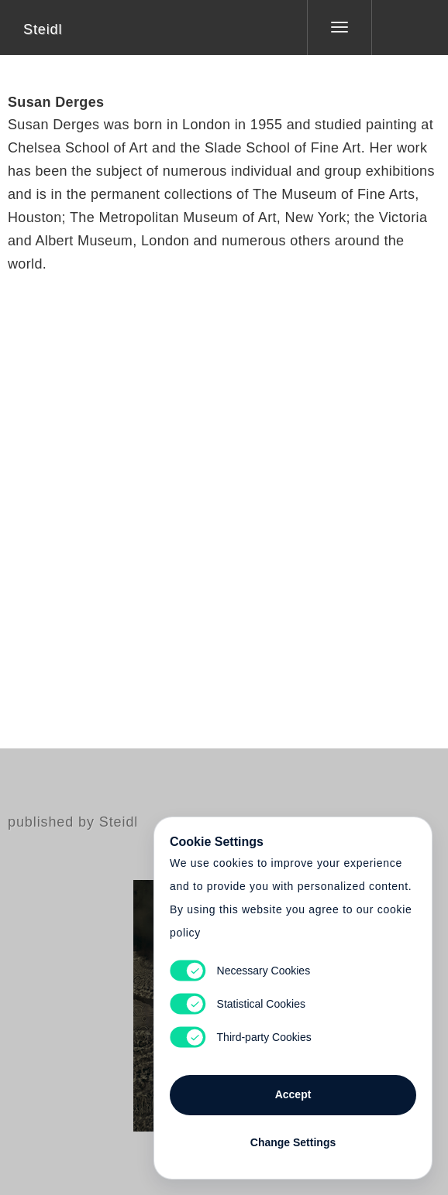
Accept (293, 1094)
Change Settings (293, 1142)
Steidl (42, 29)
